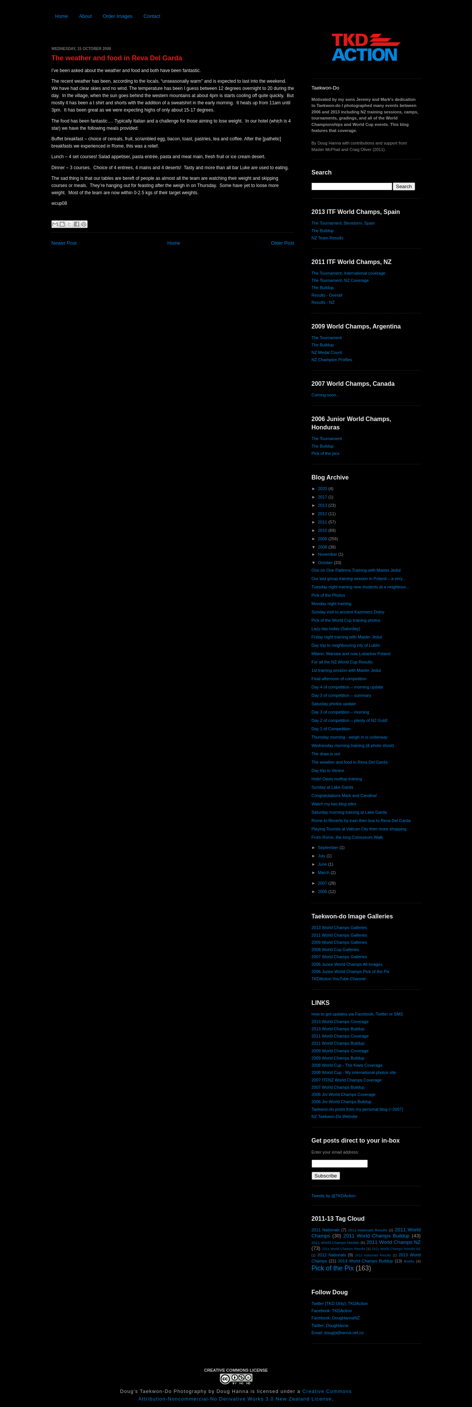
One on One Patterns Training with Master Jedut (356, 570)
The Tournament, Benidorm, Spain (343, 223)
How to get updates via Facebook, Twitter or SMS (357, 1014)
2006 (323, 891)
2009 (323, 538)
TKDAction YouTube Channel (339, 978)
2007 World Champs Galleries (339, 956)
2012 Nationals (331, 1255)
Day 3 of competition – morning (340, 712)
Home (61, 16)
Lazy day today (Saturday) (336, 628)
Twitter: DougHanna (330, 1325)
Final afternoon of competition (339, 678)
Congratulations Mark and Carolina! (344, 795)
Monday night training (331, 603)
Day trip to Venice (328, 770)
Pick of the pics (326, 453)
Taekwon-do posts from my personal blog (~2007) (357, 1109)
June (323, 864)
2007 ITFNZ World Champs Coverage (347, 1080)
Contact (151, 16)
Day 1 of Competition (331, 728)
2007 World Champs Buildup (338, 1087)
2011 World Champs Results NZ (396, 1249)
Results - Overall (327, 295)
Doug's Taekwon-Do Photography (163, 1391)
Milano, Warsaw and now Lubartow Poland (351, 653)
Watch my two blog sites (334, 804)
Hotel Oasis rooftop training (337, 779)
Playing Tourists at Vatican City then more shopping (359, 829)
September (329, 847)
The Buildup (323, 230)
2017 (323, 497)
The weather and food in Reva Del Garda (117, 58)
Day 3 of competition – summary (342, 695)
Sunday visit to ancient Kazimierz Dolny (348, 612)
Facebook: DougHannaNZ (336, 1318)
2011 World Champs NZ (393, 1242)
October (326, 562)
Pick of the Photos (328, 595)
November (328, 554)
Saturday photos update (334, 703)
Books (409, 1261)
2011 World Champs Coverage (340, 1036)
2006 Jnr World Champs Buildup (342, 1101)
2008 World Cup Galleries (335, 949)
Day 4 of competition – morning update (347, 687)
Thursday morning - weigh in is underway (350, 737)
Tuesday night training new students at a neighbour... (360, 587)
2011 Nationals (326, 1230)
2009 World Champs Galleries (339, 942)
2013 (323, 505)
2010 (323, 530)
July (322, 856)
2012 (323, 513)
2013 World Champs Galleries (339, 927)
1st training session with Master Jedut (346, 670)
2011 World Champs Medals (335, 1242)
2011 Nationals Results (367, 1230)
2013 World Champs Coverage (340, 1021)
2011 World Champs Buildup (338, 1043)
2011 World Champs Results (343, 1249)
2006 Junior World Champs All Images (347, 964)
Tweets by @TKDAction (334, 1195)
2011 (323, 522)
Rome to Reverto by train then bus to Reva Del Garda (361, 820)
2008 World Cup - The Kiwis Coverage (347, 1065)
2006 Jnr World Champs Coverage (344, 1094)
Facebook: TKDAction (332, 1310)
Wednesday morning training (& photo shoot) (353, 745)
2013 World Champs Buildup (338, 1029)
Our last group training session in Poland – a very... (359, 578)
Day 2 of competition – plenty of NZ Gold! (350, 720)
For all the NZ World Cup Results (342, 662)
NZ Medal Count (327, 352)
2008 (323, 547)
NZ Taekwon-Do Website (335, 1116)
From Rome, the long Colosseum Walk (347, 837)
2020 (323, 488)
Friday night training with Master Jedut (347, 637)
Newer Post (64, 243)
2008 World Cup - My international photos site (354, 1072)
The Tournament (327, 337)
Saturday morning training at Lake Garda (349, 812)
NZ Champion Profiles (332, 359)
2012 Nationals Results (373, 1255)
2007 (323, 883)
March (324, 872)
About (85, 16)
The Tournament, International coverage (349, 273)
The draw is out (326, 753)
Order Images (118, 16)
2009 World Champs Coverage (340, 1051)
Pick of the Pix (333, 1268)
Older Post (282, 243)
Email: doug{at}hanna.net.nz (338, 1332)
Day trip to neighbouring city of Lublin (346, 645)
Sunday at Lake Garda (332, 787)
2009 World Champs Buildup (338, 1058)
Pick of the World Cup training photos (346, 620)
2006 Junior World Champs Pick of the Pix (351, 971)
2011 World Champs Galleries (339, 935)
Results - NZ (323, 302)
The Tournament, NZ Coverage (340, 280)
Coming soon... (326, 395)
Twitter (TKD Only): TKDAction (340, 1303)
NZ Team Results (327, 238)
